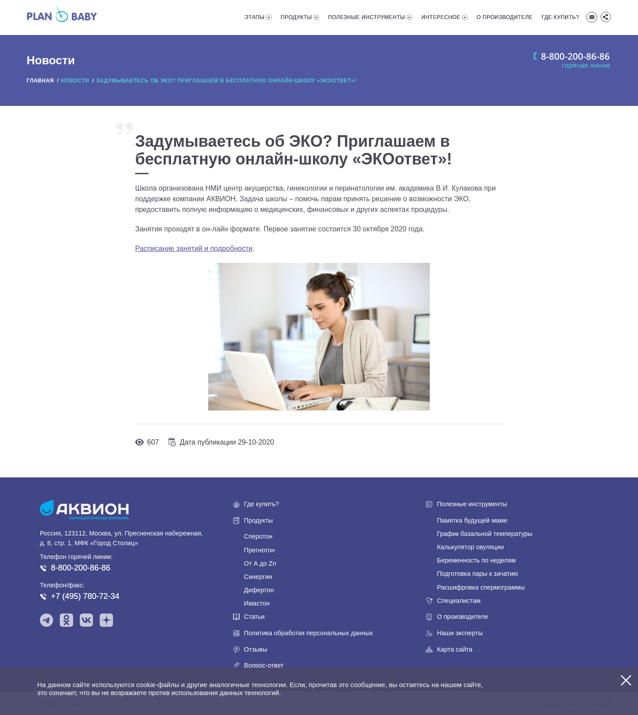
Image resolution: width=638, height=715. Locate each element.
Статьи (254, 616)
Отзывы (256, 649)
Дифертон (259, 590)
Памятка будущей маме (472, 520)
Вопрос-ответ (264, 665)
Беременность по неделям (476, 560)
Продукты (296, 17)
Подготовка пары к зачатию (477, 573)
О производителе (505, 17)
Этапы (255, 17)
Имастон (257, 603)
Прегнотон (259, 550)
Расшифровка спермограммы (481, 587)
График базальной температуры (484, 533)
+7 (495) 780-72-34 (85, 596)
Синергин (258, 576)
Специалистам (458, 600)
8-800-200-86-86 (80, 567)
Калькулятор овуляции (470, 547)
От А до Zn (260, 563)
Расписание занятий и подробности (194, 248)
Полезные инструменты (366, 17)
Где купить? (561, 17)
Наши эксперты (459, 633)
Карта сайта (454, 649)
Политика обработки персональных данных (308, 633)
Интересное (440, 17)
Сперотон (258, 536)
